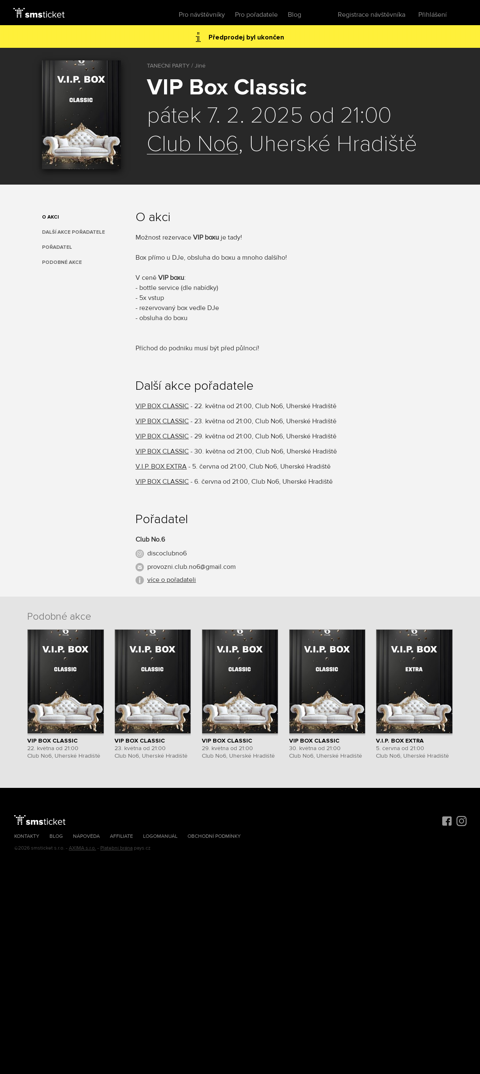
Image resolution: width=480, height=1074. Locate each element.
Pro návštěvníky (202, 14)
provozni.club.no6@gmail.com (191, 567)
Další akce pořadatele (73, 232)
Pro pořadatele (256, 14)
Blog (294, 14)
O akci (50, 217)
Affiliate (121, 836)
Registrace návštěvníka (371, 14)
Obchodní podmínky (214, 836)
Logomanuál (160, 836)
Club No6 (192, 144)
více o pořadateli (171, 580)
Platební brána (116, 848)
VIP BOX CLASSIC (162, 406)
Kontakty (26, 836)
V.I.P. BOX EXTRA (161, 466)
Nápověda (86, 836)
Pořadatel (57, 247)
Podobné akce (62, 262)
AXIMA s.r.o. (82, 848)
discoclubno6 (167, 553)
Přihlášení (432, 14)
